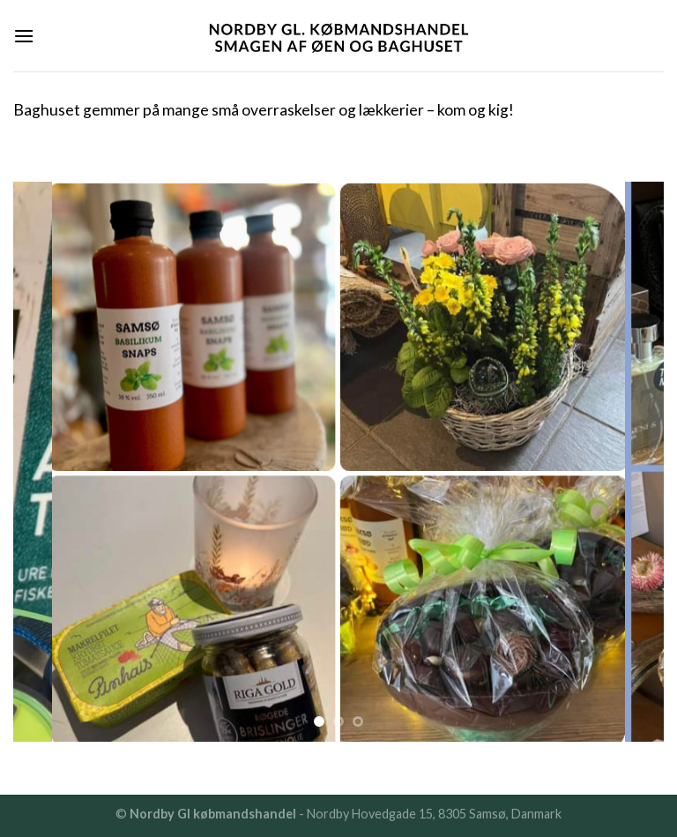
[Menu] (23, 35)
